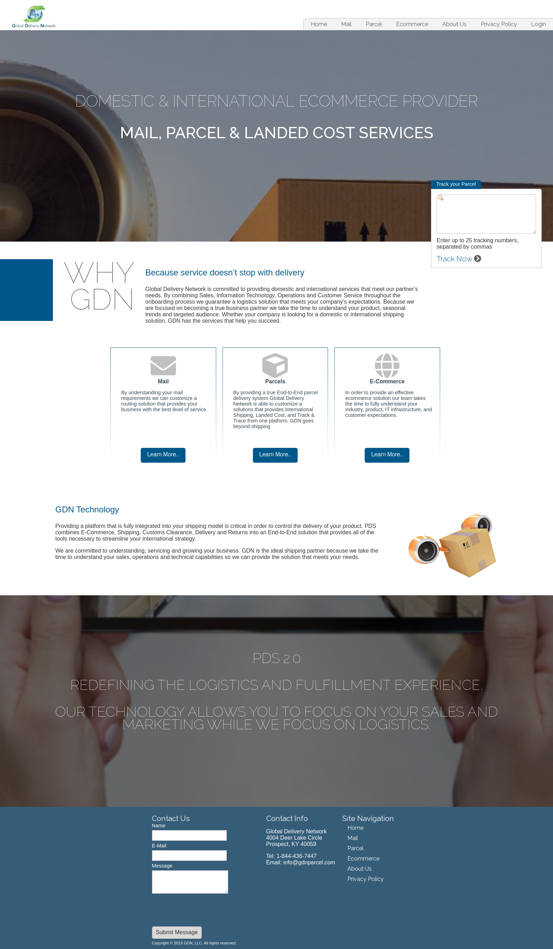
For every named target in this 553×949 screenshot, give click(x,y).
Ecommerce (412, 24)
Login (538, 24)
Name (158, 825)
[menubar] (414, 24)
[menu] (363, 853)
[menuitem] (319, 24)
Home (319, 24)
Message (162, 866)
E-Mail (159, 845)
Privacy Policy (499, 24)
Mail (346, 24)
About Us (454, 24)
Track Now (459, 258)
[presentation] (205, 911)
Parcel (374, 24)
